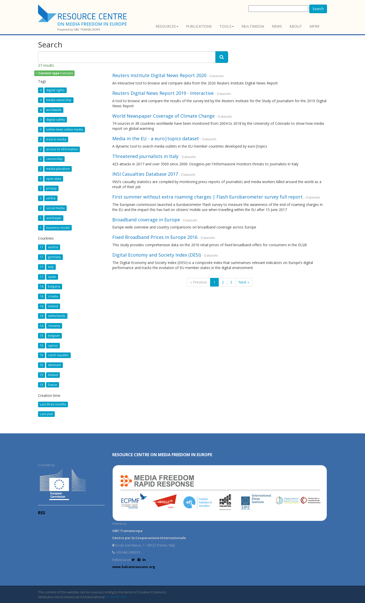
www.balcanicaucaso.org (133, 566)
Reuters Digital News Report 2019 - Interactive (163, 93)
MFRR (314, 26)
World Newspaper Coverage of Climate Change (163, 116)
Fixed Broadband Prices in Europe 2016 (154, 237)
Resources (167, 26)
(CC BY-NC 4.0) (115, 597)
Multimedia (253, 26)
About (295, 26)
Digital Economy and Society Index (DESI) (156, 255)
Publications (199, 26)
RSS (41, 513)
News (277, 26)
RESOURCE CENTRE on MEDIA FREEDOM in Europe (162, 454)
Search (318, 8)
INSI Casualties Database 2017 (145, 174)
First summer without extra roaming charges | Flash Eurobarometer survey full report (207, 197)
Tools (227, 26)
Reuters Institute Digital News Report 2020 (159, 75)
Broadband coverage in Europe (146, 220)
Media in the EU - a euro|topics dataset (155, 138)
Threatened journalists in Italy (145, 156)
